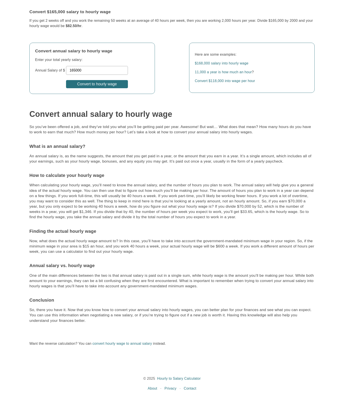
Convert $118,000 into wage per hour (225, 81)
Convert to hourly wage (97, 84)
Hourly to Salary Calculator (179, 378)
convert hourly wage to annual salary (122, 343)
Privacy (171, 388)
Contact (190, 388)
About (152, 388)
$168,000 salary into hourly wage (221, 63)
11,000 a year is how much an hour (223, 72)
